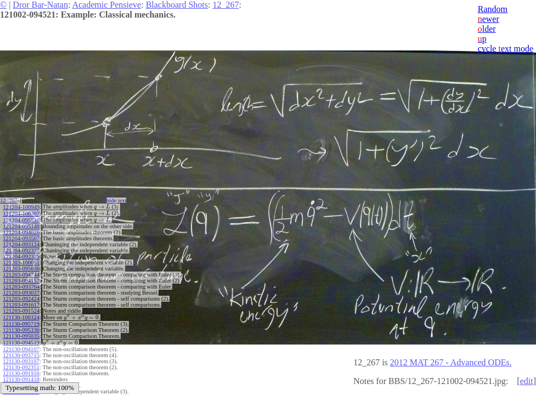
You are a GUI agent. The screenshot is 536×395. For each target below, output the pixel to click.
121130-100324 (21, 315)
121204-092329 (21, 255)
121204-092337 (21, 249)
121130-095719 (21, 321)
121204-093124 (21, 243)
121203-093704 (21, 285)
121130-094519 (21, 339)
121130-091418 (21, 376)
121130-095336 (21, 327)
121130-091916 (21, 369)
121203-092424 (21, 297)
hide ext (120, 201)
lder (487, 28)
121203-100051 (21, 261)
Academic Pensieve (106, 4)
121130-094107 (21, 345)
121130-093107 (21, 357)
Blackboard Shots (177, 4)
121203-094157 (21, 279)
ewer (488, 19)
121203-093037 (21, 291)
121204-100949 (21, 207)
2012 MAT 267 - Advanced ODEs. (451, 362)
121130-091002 (21, 382)
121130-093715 (21, 351)
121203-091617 (21, 303)
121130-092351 (21, 363)
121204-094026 (21, 231)
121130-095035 (21, 333)
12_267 (225, 4)
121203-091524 (21, 309)
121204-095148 (21, 225)
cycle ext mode (505, 48)
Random (492, 9)
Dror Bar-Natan (40, 4)
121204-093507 (21, 237)
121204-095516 (21, 219)
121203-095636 (21, 267)
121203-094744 (21, 273)
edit (526, 381)
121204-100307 (21, 213)
